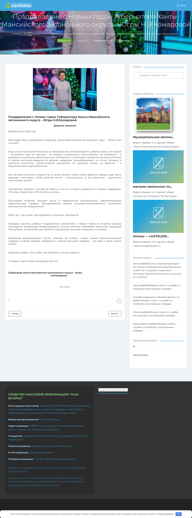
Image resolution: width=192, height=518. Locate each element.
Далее (115, 313)
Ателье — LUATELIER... (151, 236)
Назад (15, 313)
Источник (65, 287)
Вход (182, 5)
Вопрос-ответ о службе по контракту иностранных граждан (154, 327)
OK (178, 514)
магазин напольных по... (153, 186)
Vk (134, 346)
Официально (56, 34)
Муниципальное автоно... (153, 137)
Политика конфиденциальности (113, 393)
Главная (16, 34)
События (45, 34)
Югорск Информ (32, 34)
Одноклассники (140, 354)
